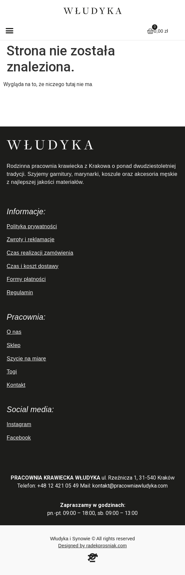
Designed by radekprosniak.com (92, 545)
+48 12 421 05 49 (58, 486)
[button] (9, 30)
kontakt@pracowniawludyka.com (130, 486)
